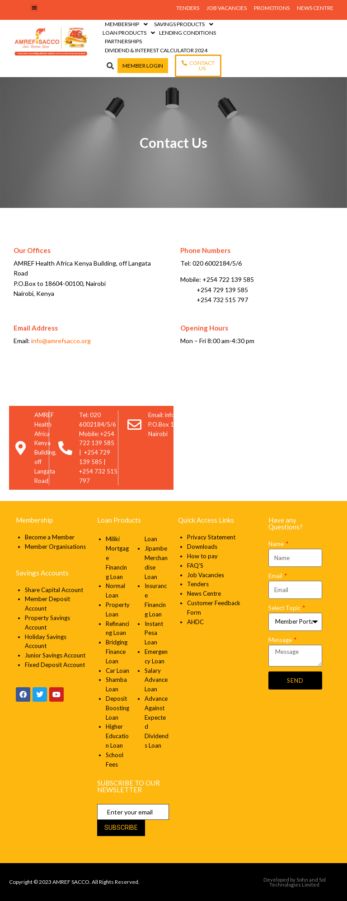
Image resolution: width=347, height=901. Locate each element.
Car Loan (117, 670)
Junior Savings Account (55, 655)
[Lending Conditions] (187, 32)
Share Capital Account (54, 589)
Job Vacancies (205, 575)
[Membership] (127, 24)
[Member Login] (142, 65)
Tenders (198, 584)
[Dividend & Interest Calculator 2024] (156, 50)
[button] (34, 8)
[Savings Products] (184, 24)
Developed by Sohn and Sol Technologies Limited (294, 882)
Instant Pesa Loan (154, 633)
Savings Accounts (42, 573)
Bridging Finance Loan (116, 652)
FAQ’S (195, 565)
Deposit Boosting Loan (117, 708)
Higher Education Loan (117, 736)
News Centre (204, 593)
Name (276, 543)
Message (280, 640)
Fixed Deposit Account (55, 664)
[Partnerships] (123, 41)
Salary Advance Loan (156, 680)
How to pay (202, 556)
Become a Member (50, 537)
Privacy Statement (212, 537)
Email (276, 575)
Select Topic (285, 607)
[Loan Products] (130, 32)
